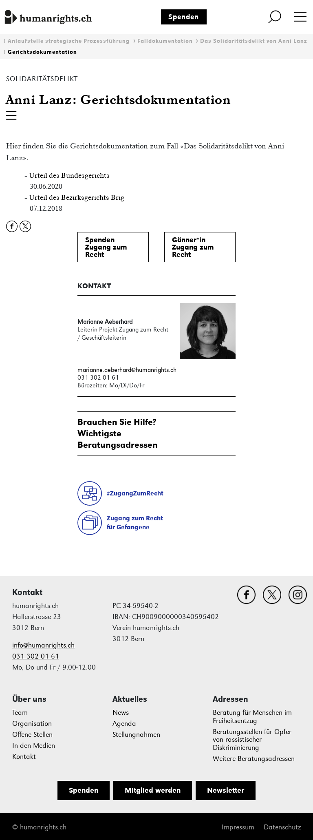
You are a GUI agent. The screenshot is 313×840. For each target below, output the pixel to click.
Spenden (183, 17)
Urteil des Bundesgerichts (69, 175)
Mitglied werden (153, 790)
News (120, 712)
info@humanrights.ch (43, 645)
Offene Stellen (32, 734)
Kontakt (24, 756)
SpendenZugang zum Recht (106, 247)
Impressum (238, 827)
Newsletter (225, 790)
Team (20, 712)
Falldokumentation (165, 41)
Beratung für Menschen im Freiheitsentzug (252, 716)
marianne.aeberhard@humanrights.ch (126, 370)
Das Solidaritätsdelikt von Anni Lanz (253, 41)
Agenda (124, 723)
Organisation (32, 723)
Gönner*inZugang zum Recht (193, 247)
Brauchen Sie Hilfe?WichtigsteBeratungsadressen (117, 433)
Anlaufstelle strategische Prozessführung (69, 41)
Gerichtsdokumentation (42, 52)
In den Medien (33, 745)
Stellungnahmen (136, 734)
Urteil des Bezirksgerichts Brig (76, 197)
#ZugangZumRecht (135, 493)
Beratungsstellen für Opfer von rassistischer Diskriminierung (252, 739)
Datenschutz (282, 827)
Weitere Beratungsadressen (254, 758)
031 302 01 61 (35, 656)
